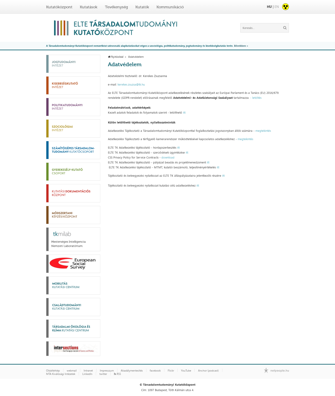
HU (269, 6)
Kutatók (142, 7)
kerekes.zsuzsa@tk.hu (131, 84)
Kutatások (88, 7)
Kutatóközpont (59, 7)
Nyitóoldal (115, 57)
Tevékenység (116, 7)
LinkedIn (87, 374)
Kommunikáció (170, 7)
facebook (155, 370)
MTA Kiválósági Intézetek (60, 374)
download (167, 157)
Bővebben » (241, 45)
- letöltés (255, 98)
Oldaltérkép (53, 370)
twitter (103, 374)
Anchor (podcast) (208, 370)
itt (184, 112)
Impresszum (107, 370)
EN (277, 6)
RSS (117, 374)
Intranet (88, 370)
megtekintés (263, 131)
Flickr (171, 370)
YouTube (186, 370)
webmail (72, 370)
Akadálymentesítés (132, 370)
